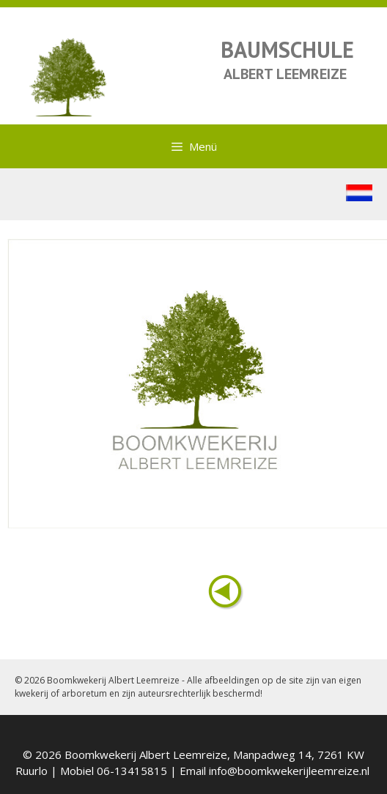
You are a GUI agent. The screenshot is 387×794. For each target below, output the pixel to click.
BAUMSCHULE (287, 49)
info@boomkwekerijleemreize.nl (289, 770)
